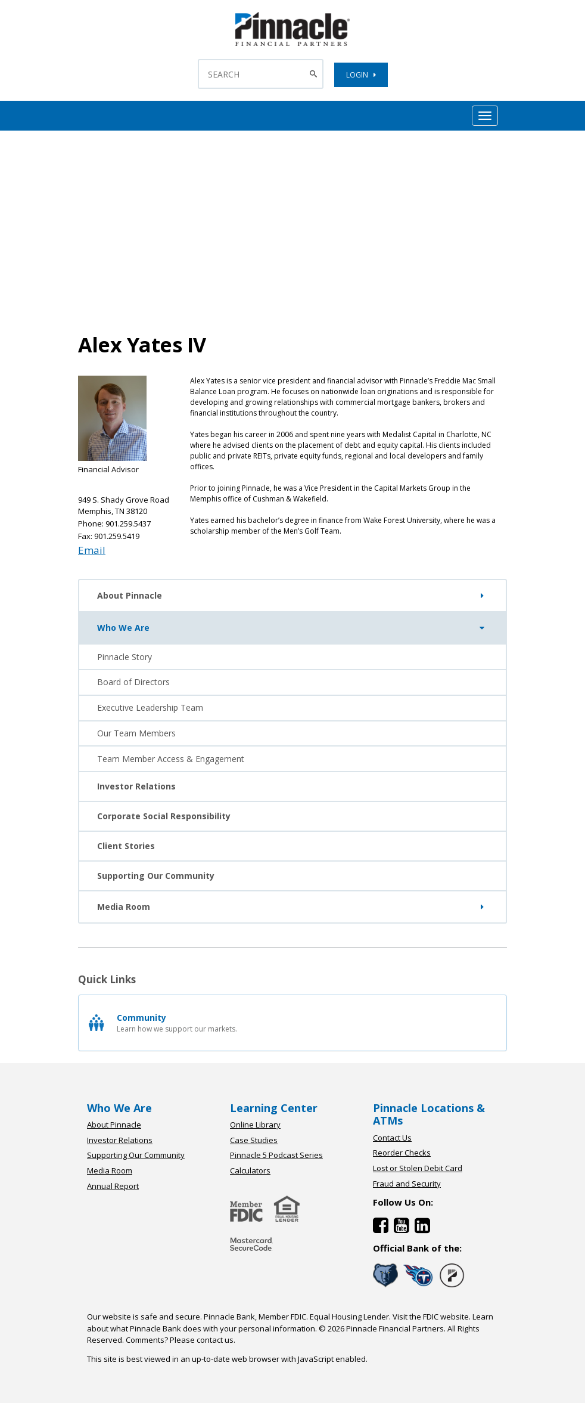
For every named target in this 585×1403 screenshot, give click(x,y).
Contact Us (392, 1137)
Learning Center (274, 1108)
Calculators (250, 1170)
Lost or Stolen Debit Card (417, 1168)
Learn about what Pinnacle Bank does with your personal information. (290, 1322)
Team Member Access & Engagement (170, 758)
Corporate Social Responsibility (164, 816)
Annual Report (113, 1186)
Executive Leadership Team (150, 707)
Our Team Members (136, 733)
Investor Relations (136, 786)
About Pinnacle (292, 596)
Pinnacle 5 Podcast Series (276, 1155)
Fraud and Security (407, 1183)
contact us (215, 1339)
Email (91, 550)
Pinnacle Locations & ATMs (429, 1114)
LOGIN (361, 75)
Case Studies (254, 1140)
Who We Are (293, 628)
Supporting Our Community (155, 875)
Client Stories (126, 845)
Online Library (255, 1124)
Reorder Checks (402, 1152)
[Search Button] (314, 74)
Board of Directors (133, 681)
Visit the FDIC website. (432, 1316)
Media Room (292, 907)
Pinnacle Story (124, 656)
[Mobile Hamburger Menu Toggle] (485, 116)
